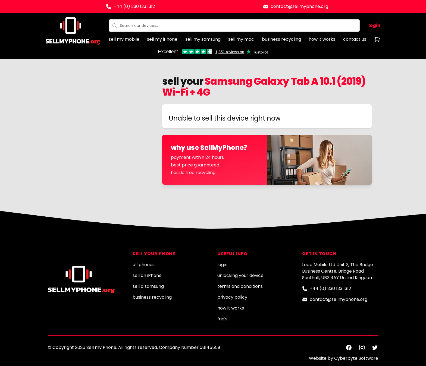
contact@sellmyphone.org (299, 6)
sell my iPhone (162, 39)
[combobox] (234, 25)
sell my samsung (203, 39)
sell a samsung (148, 286)
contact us (354, 39)
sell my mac (241, 39)
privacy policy (232, 297)
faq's (222, 319)
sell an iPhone (147, 275)
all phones (144, 264)
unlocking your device (240, 275)
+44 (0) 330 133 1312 (134, 6)
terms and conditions (240, 286)
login (374, 25)
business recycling (281, 39)
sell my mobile (124, 39)
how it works (322, 39)
